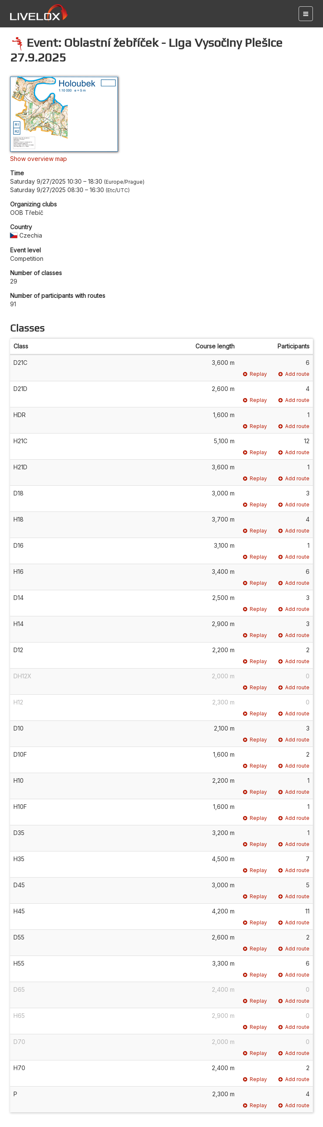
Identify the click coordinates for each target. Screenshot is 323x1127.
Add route (294, 374)
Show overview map (38, 158)
